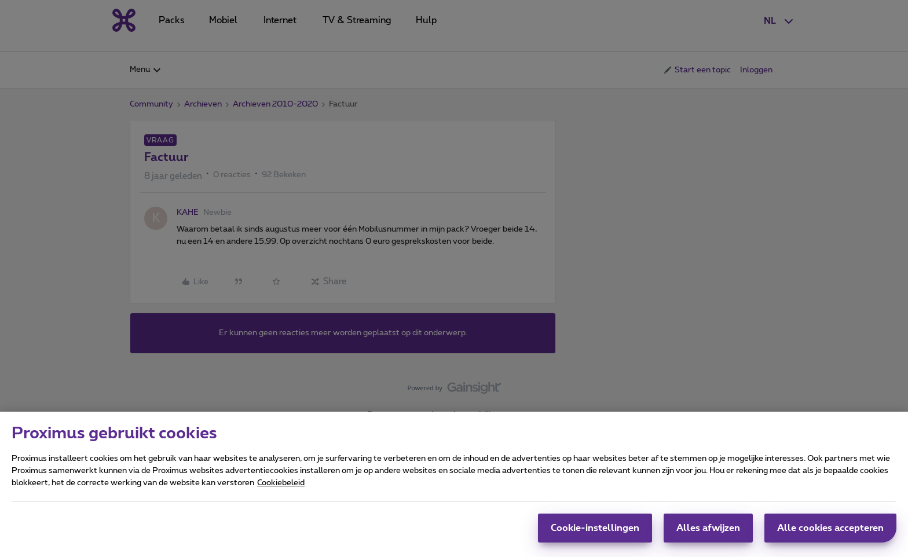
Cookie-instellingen (595, 533)
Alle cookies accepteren (830, 533)
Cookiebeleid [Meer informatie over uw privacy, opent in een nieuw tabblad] (281, 489)
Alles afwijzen (708, 533)
